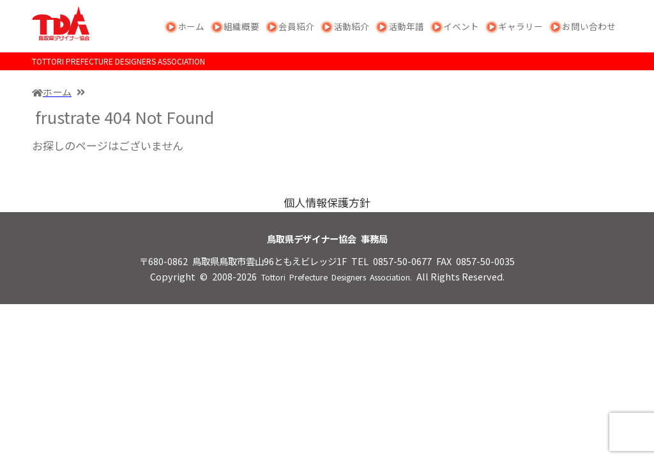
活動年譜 (406, 26)
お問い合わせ (589, 26)
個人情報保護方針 (327, 202)
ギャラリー (520, 26)
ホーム (191, 26)
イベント (461, 26)
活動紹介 (351, 26)
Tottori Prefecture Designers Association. (336, 277)
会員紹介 (296, 26)
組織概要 (241, 26)
